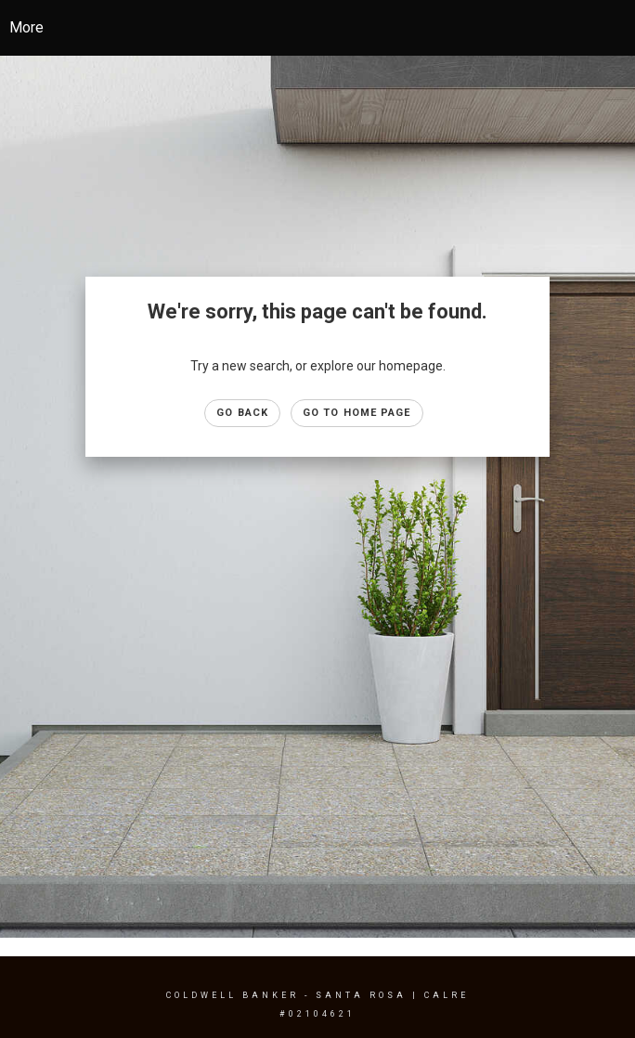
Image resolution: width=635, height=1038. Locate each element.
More (26, 27)
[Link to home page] (331, 28)
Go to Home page (357, 413)
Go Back (242, 413)
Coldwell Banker (232, 995)
